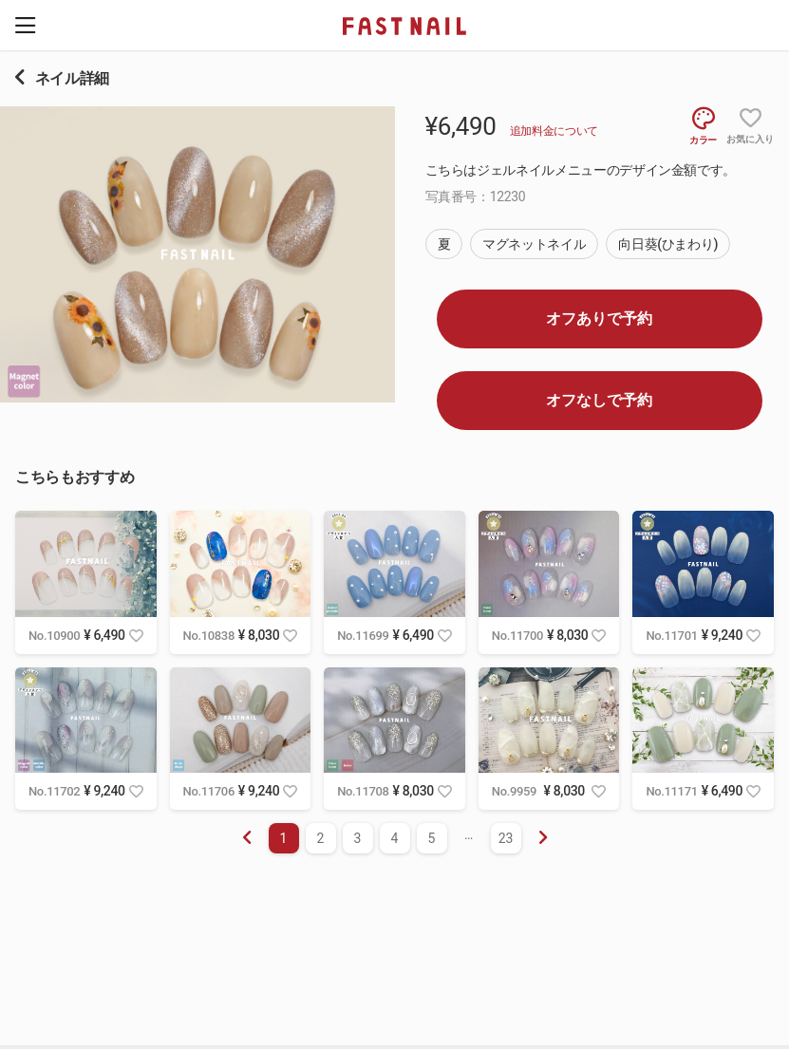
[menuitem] (543, 838)
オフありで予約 (599, 318)
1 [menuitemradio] (284, 838)
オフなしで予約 (599, 400)
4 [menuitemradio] (395, 838)
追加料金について (554, 131)
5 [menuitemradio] (432, 838)
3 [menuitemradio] (358, 838)
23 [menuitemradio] (506, 838)
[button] (25, 25)
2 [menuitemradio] (321, 838)
